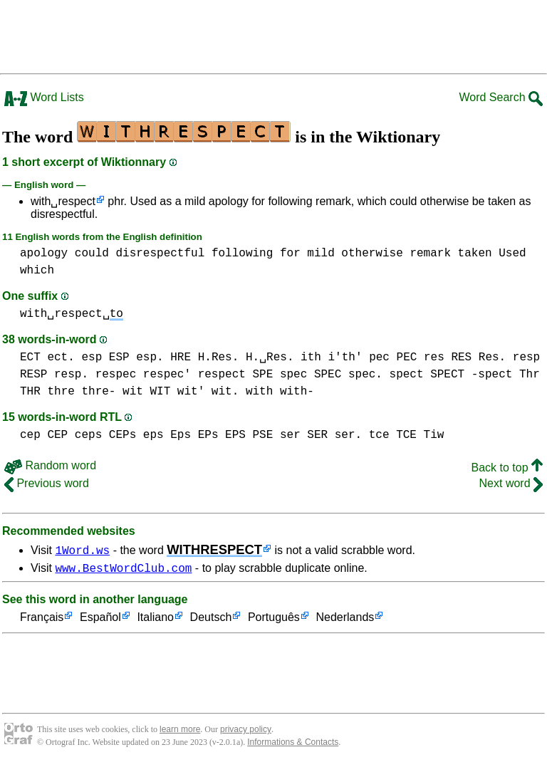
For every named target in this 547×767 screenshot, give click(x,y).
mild (320, 253)
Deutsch (211, 620)
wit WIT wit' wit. (181, 392)
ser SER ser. (321, 435)
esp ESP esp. (122, 357)
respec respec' (143, 374)
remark (430, 253)
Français (41, 620)
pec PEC (393, 357)
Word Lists (44, 97)
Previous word (46, 483)
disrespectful (159, 253)
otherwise (371, 253)
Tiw (434, 435)
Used (512, 253)
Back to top (507, 467)
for (290, 253)
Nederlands (345, 620)
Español (100, 620)
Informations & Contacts (292, 744)
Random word (50, 465)
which (37, 270)
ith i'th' (331, 357)
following (242, 253)
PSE (262, 435)
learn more (180, 731)
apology (44, 253)
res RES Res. (465, 357)
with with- (280, 392)
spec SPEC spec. (331, 374)
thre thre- (81, 392)
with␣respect (63, 201)
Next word (511, 483)
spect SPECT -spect (451, 374)
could (92, 253)
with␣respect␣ (71, 314)
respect (222, 374)
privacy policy (245, 731)
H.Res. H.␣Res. (246, 357)
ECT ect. (47, 357)
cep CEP (44, 435)
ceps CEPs (105, 435)
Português (274, 620)
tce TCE (393, 435)
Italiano (155, 620)
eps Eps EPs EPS (194, 435)
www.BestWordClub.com (123, 570)
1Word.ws (82, 550)
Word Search (501, 97)
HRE (180, 357)
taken (475, 253)
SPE (262, 374)
